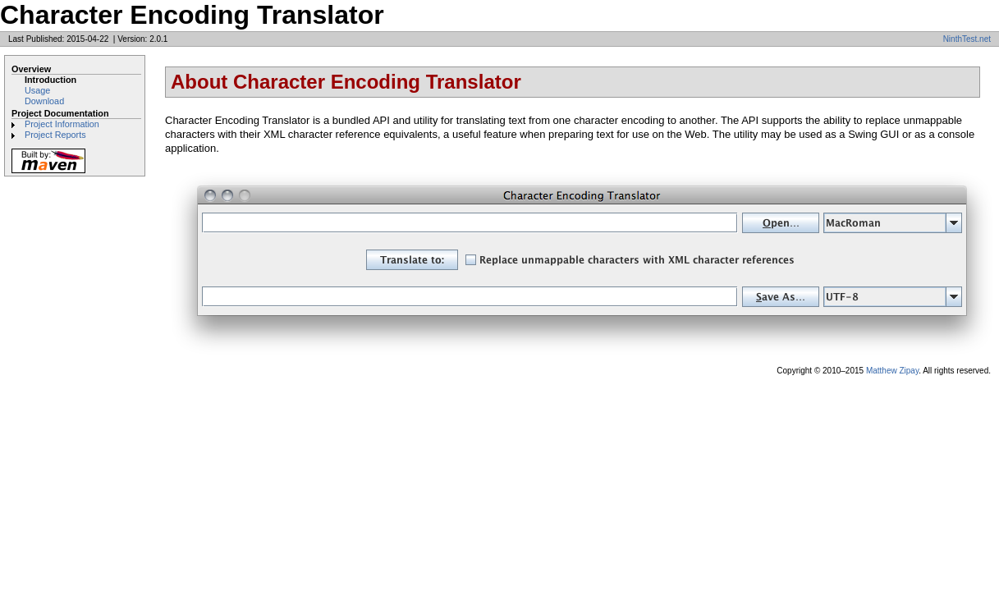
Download (44, 101)
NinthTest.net (967, 39)
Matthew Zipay (892, 370)
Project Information (62, 124)
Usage (37, 90)
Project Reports (55, 135)
